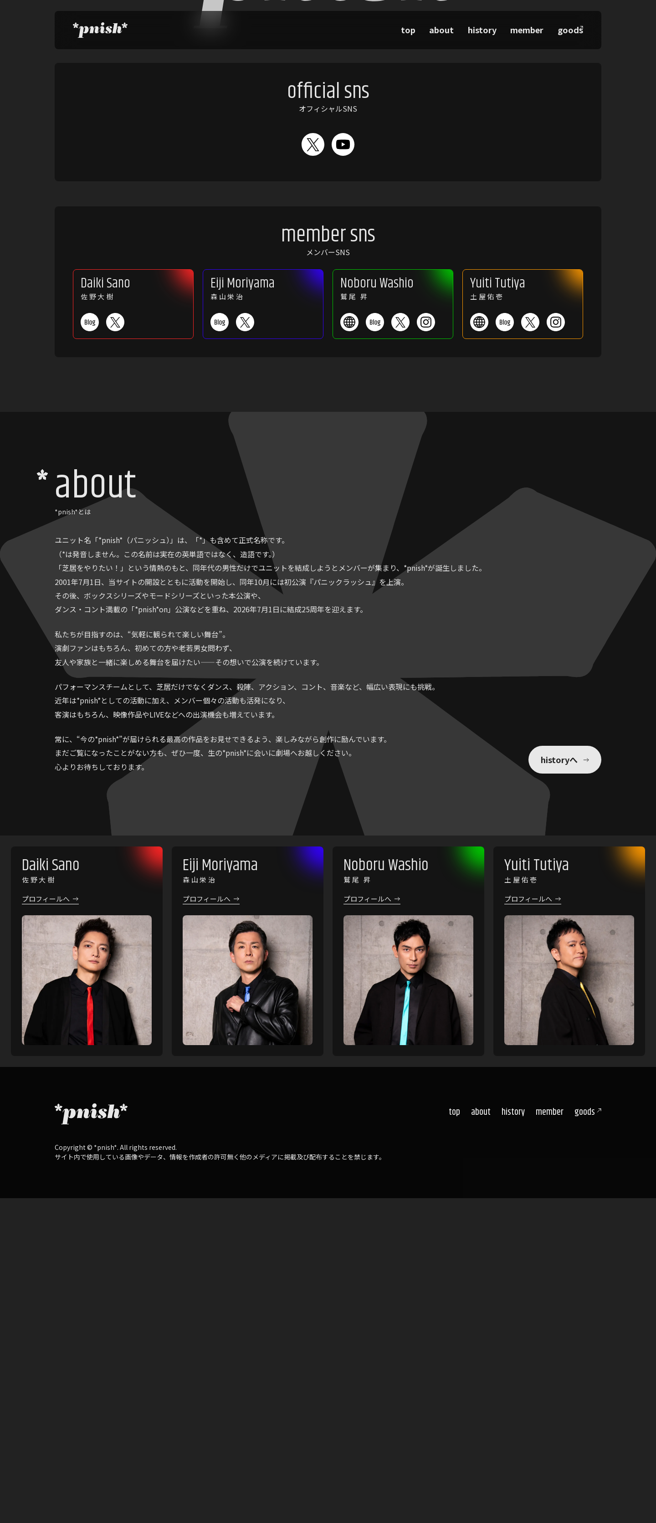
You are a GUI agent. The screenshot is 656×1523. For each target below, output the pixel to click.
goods (584, 1438)
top (435, 27)
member (531, 27)
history (494, 27)
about (462, 27)
